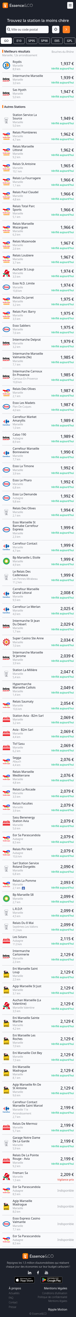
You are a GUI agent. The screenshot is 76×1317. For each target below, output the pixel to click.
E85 (56, 41)
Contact (13, 1302)
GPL (69, 41)
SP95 (31, 41)
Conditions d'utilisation (54, 1293)
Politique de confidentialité (52, 1297)
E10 (18, 41)
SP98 (44, 41)
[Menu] (70, 5)
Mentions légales (57, 1301)
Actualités (14, 1293)
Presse (12, 1307)
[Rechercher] (66, 29)
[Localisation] (55, 29)
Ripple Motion (57, 1309)
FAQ (11, 1297)
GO (6, 41)
